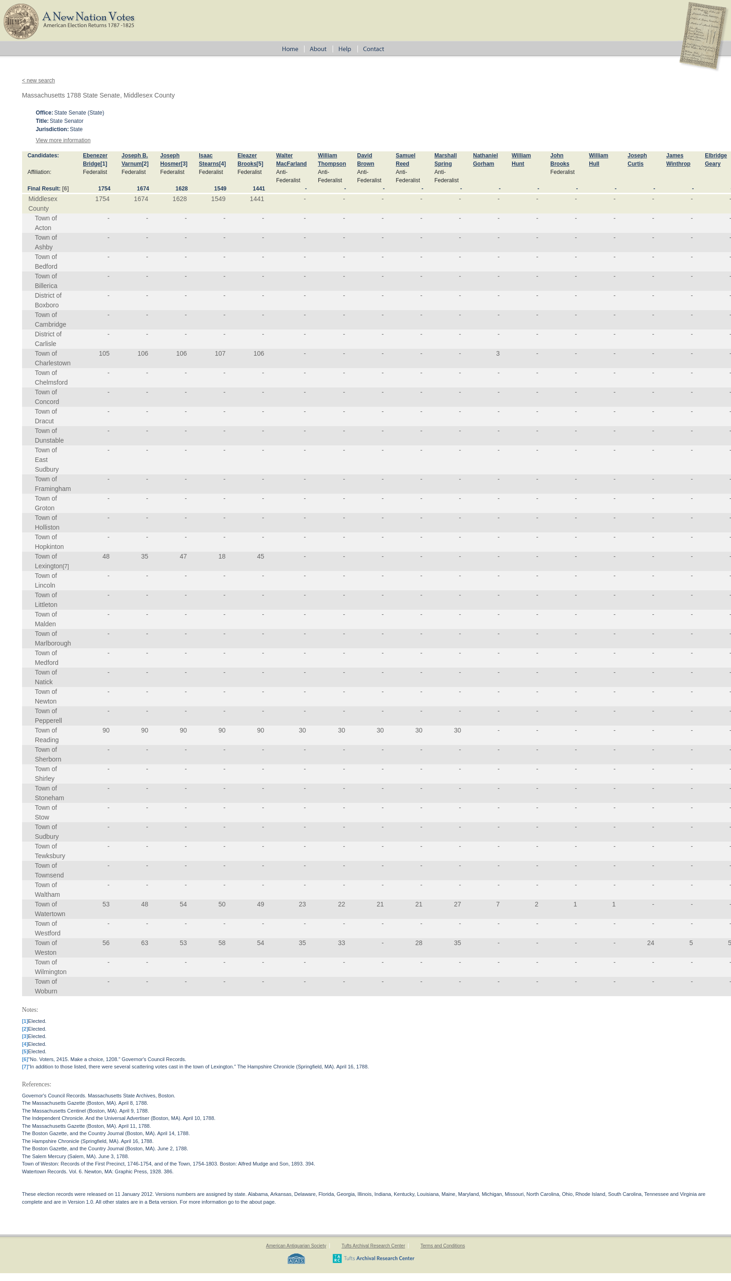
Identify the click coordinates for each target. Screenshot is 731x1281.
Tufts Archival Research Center (373, 1245)
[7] (66, 566)
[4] (222, 164)
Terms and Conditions (442, 1245)
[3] (184, 164)
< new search (38, 80)
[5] (260, 164)
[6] (65, 188)
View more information (63, 140)
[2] (145, 164)
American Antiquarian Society (296, 1245)
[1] (103, 164)
